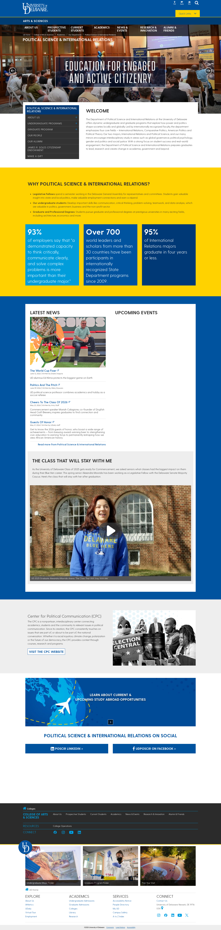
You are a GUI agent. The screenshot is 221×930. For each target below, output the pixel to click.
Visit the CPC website (46, 651)
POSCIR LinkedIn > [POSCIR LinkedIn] (67, 748)
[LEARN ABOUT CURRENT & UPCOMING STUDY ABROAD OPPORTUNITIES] (110, 702)
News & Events (122, 29)
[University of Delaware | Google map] (162, 908)
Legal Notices (120, 927)
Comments (110, 927)
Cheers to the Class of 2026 (49, 402)
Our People (35, 135)
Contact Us (162, 900)
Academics (102, 27)
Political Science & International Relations (100, 35)
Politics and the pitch (43, 384)
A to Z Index (118, 916)
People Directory (121, 904)
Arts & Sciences (35, 20)
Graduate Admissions (79, 904)
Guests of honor (41, 422)
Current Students (77, 29)
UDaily (28, 908)
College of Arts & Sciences (44, 35)
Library (72, 912)
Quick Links (185, 13)
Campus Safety (120, 912)
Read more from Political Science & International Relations (72, 444)
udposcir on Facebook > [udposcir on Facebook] (154, 748)
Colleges (73, 908)
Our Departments (75, 35)
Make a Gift (35, 156)
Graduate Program (40, 129)
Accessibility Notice (122, 900)
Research (73, 916)
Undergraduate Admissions (81, 900)
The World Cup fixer (43, 370)
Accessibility (131, 927)
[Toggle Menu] (76, 117)
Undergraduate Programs (45, 123)
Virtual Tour (30, 912)
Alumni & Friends (169, 29)
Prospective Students (57, 29)
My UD (116, 908)
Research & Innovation (148, 29)
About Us (31, 27)
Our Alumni (35, 141)
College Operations (62, 826)
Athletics (29, 904)
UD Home (26, 35)
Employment (31, 916)
